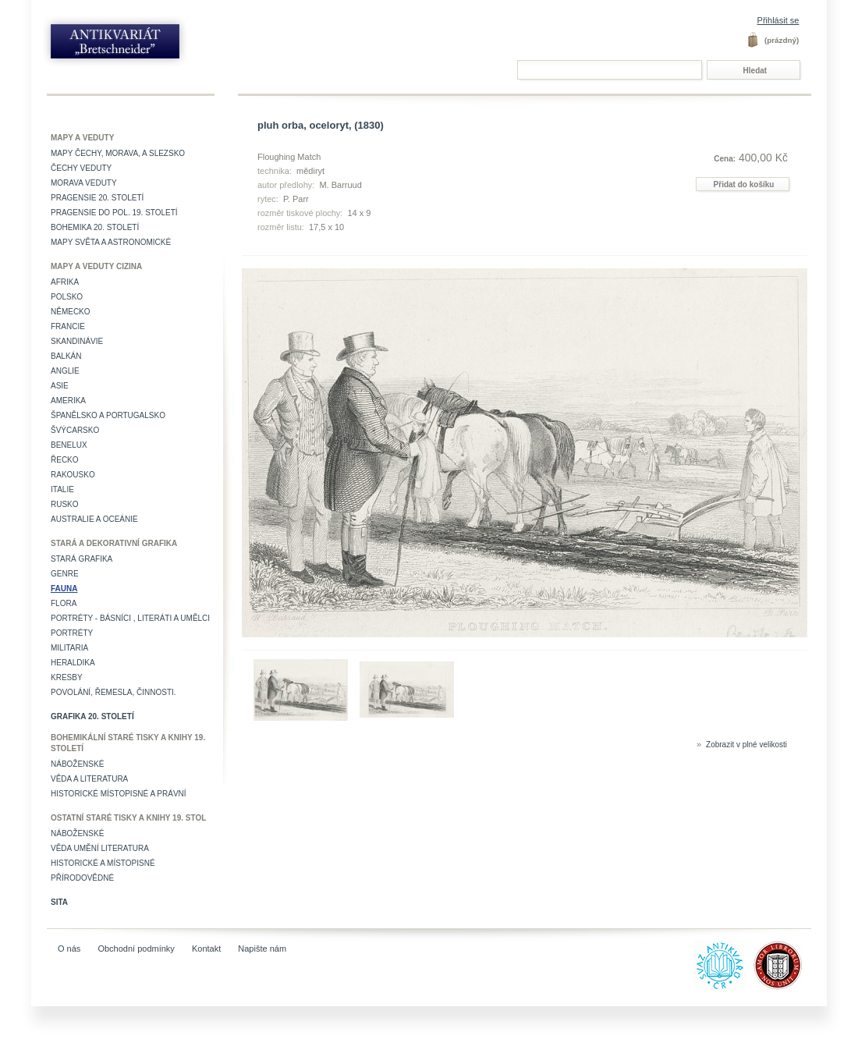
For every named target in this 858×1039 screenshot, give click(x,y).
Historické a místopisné (103, 863)
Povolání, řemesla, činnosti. (113, 692)
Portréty (72, 633)
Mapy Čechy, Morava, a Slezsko (118, 153)
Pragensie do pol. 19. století (114, 212)
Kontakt (206, 948)
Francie (68, 326)
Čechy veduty (81, 168)
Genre (65, 573)
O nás (69, 948)
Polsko (67, 297)
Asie (60, 385)
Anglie (65, 371)
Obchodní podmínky (136, 948)
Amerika (68, 400)
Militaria (69, 648)
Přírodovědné (82, 878)
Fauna (64, 588)
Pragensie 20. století (97, 197)
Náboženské (77, 764)
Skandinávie (77, 341)
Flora (63, 603)
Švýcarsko (75, 430)
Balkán (66, 356)
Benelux (69, 445)
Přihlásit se (778, 20)
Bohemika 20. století (95, 227)
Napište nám (262, 948)
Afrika (65, 282)
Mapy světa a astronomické (111, 242)
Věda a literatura (89, 779)
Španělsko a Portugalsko (108, 415)
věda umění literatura (100, 848)
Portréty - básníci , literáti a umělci (130, 618)
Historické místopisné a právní (118, 793)
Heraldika (73, 662)
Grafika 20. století (92, 716)
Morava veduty (84, 183)
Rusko (65, 504)
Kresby (67, 677)
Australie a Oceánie (94, 519)
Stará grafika (81, 559)
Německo (70, 311)
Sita (59, 902)
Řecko (65, 460)
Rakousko (73, 474)
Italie (62, 489)
